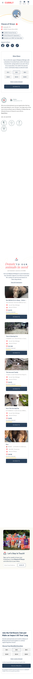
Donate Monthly (16, 665)
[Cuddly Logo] (9, 3)
